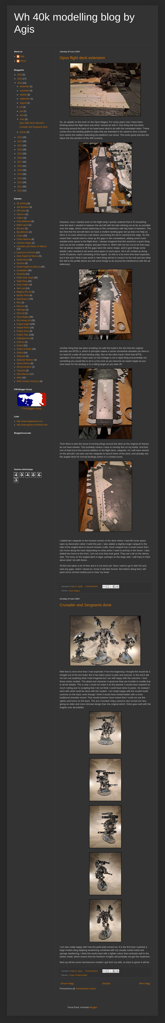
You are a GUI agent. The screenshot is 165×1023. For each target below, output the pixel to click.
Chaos (72, 975)
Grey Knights (23, 284)
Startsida (106, 983)
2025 (20, 79)
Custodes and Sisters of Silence (32, 246)
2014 (20, 174)
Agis (22, 56)
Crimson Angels (24, 243)
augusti (23, 103)
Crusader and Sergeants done (85, 605)
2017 (20, 162)
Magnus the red (24, 292)
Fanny (23, 61)
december (25, 86)
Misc (19, 302)
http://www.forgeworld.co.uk (29, 421)
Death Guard (23, 260)
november (25, 90)
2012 (20, 182)
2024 (20, 83)
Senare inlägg (67, 983)
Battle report (22, 225)
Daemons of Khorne (26, 252)
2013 (20, 178)
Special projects (24, 367)
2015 (20, 170)
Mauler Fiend (23, 295)
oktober (23, 94)
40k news (21, 210)
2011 (20, 186)
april (22, 115)
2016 (20, 166)
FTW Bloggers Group (31, 408)
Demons (21, 263)
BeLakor (21, 228)
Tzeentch (21, 370)
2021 (20, 145)
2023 (20, 137)
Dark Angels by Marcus (27, 256)
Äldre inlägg (144, 983)
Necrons (21, 306)
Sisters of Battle (24, 349)
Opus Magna (74, 591)
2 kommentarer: (92, 586)
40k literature (23, 207)
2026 (20, 74)
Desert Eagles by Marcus (28, 267)
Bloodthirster (22, 232)
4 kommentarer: (92, 971)
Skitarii (20, 352)
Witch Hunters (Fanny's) (28, 381)
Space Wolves (23, 363)
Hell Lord (21, 288)
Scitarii (20, 345)
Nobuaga (21, 309)
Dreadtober (22, 270)
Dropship (21, 274)
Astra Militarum (24, 221)
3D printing (22, 203)
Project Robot (23, 327)
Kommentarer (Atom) (86, 988)
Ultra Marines (23, 374)
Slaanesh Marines (25, 360)
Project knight (81, 975)
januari (23, 132)
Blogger (93, 1007)
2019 (20, 153)
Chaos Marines (24, 239)
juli (21, 107)
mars (22, 119)
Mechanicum (23, 299)
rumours (20, 342)
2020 (20, 149)
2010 (20, 190)
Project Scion (23, 331)
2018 (20, 158)
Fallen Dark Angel (25, 277)
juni (22, 111)
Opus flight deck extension (82, 58)
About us (21, 214)
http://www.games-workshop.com (32, 425)
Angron (20, 218)
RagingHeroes (23, 338)
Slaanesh (21, 356)
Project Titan (22, 335)
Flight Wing (22, 281)
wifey (19, 377)
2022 (20, 141)
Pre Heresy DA (24, 320)
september (25, 99)
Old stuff (20, 313)
